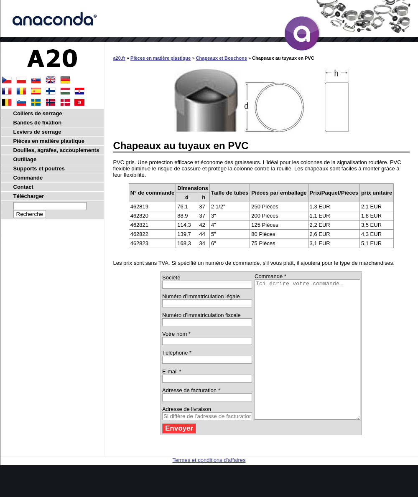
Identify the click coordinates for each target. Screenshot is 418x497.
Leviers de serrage (37, 132)
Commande (28, 178)
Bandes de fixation (37, 122)
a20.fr (119, 58)
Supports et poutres (39, 168)
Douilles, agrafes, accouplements (56, 150)
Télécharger (28, 196)
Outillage (25, 159)
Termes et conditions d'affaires (209, 487)
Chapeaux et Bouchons (221, 58)
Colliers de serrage (37, 113)
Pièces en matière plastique (160, 58)
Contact (23, 187)
